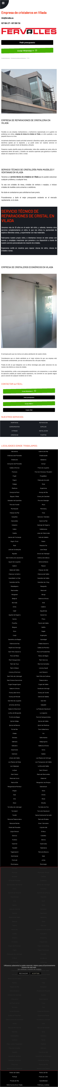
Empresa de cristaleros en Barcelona (18, 58)
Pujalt (14, 476)
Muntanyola (14, 509)
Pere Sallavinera (43, 729)
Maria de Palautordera (14, 819)
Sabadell (43, 705)
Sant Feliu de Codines (43, 676)
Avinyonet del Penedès (14, 464)
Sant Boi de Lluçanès (14, 701)
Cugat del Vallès (43, 684)
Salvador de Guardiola (14, 500)
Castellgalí (43, 639)
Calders (43, 607)
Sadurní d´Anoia (14, 688)
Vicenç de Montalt (14, 696)
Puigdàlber (43, 476)
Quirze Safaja (14, 721)
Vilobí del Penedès (14, 827)
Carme (14, 619)
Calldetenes (43, 529)
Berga (43, 594)
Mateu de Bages (43, 656)
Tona (43, 513)
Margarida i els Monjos (43, 782)
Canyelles (15, 517)
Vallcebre (14, 745)
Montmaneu (14, 864)
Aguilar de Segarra (14, 615)
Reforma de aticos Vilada (14, 1085)
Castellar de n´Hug (43, 582)
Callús (14, 529)
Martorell (43, 590)
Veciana (14, 737)
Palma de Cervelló (43, 480)
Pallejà (15, 484)
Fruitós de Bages (14, 717)
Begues (14, 627)
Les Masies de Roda (14, 762)
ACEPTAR (36, 973)
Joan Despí (43, 549)
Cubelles (43, 835)
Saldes (43, 754)
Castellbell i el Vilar (15, 578)
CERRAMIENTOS (14, 427)
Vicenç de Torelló (43, 692)
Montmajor (43, 864)
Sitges (14, 790)
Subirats (14, 754)
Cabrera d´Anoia (43, 598)
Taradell (14, 848)
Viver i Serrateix (43, 823)
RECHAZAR (23, 973)
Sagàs (43, 631)
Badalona (43, 459)
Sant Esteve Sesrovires (14, 680)
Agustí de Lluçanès (15, 562)
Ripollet (14, 553)
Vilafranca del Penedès (14, 455)
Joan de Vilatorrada (43, 533)
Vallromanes (43, 737)
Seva (43, 790)
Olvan (43, 799)
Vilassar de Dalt (43, 570)
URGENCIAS (14, 435)
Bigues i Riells (14, 496)
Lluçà (14, 635)
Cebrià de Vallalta (43, 696)
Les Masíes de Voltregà (43, 758)
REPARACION (43, 422)
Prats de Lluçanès (43, 468)
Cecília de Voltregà (43, 688)
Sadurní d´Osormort (14, 709)
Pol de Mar (14, 729)
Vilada (14, 733)
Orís (14, 799)
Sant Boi (43, 701)
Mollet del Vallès (14, 1072)
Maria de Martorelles (43, 774)
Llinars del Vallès (14, 758)
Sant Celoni (14, 774)
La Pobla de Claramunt (43, 709)
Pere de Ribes (14, 656)
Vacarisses (14, 750)
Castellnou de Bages (14, 639)
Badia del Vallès (14, 570)
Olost (14, 803)
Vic (43, 733)
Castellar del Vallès (43, 578)
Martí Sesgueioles (14, 660)
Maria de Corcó (14, 778)
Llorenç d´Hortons (14, 672)
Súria (43, 750)
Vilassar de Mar (14, 513)
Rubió (43, 541)
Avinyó (43, 464)
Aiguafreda (43, 611)
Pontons (14, 472)
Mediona (14, 488)
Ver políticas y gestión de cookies (29, 969)
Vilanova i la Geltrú (14, 574)
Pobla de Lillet (43, 1076)
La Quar (14, 770)
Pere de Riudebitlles (43, 652)
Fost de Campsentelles (43, 717)
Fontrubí (14, 860)
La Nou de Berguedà (14, 713)
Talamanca (43, 848)
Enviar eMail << (29, 404)
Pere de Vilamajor (43, 500)
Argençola (43, 635)
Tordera (14, 840)
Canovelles (14, 521)
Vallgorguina (43, 741)
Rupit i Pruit (14, 541)
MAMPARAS (14, 422)
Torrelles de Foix (43, 807)
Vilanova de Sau (15, 643)
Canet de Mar (43, 521)
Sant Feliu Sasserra (14, 652)
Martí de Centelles (43, 664)
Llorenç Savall (43, 668)
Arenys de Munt (14, 492)
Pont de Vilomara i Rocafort (43, 472)
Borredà (14, 602)
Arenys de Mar (43, 492)
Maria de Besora (43, 852)
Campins (14, 525)
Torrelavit (14, 811)
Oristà (43, 795)
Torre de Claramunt (43, 811)
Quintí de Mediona (43, 725)
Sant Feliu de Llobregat (14, 676)
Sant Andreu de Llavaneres (14, 558)
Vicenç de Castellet (43, 496)
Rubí (14, 545)
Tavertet (14, 844)
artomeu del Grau (14, 705)
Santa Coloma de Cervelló (43, 815)
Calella (15, 533)
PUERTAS (43, 435)
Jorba (43, 860)
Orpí (14, 795)
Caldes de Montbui (43, 647)
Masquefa (43, 586)
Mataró (43, 566)
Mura (43, 504)
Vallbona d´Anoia (43, 745)
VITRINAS (15, 431)
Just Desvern (43, 672)
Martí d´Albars (14, 668)
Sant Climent (43, 770)
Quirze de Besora (14, 725)
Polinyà (14, 1076)
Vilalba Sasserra (43, 643)
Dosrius (14, 835)
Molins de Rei (43, 1072)
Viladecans (14, 459)
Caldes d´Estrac (14, 468)
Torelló (14, 815)
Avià (43, 602)
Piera (43, 619)
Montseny (43, 509)
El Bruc (43, 831)
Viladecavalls (43, 455)
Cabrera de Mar (43, 451)
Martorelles (14, 590)
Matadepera (14, 586)
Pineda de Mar (14, 1081)
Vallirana (14, 741)
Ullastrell (43, 778)
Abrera (43, 840)
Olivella (43, 803)
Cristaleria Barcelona (5, 58)
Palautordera (43, 680)
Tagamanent (15, 852)
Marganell (14, 594)
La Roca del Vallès (43, 766)
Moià (43, 484)
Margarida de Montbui (14, 786)
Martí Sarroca (43, 660)
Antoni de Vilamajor (43, 553)
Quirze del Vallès (43, 721)
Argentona (43, 488)
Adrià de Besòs (43, 562)
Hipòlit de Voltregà (14, 647)
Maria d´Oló (14, 782)
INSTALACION (43, 431)
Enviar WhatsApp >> (27, 50)
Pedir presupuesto (27, 42)
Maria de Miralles (43, 819)
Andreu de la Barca (43, 558)
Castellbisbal (43, 1081)
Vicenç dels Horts (14, 692)
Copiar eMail (29, 410)
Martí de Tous (14, 664)
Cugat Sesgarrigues (14, 684)
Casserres (43, 615)
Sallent (14, 566)
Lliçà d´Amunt (14, 831)
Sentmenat (14, 856)
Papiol (15, 480)
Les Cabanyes (14, 766)
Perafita (14, 623)
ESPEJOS (43, 427)
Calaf (14, 611)
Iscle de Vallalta (43, 537)
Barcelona (14, 451)
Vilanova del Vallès (43, 574)
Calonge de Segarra (43, 525)
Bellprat (14, 598)
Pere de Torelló (14, 504)
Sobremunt (43, 786)
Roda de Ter (43, 545)
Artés (14, 607)
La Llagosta (43, 713)
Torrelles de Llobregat (15, 807)
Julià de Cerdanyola (14, 549)
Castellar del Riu (14, 582)
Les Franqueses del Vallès (43, 762)
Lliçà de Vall (43, 827)
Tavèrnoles (43, 844)
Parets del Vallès (43, 623)
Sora (14, 631)
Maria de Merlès (14, 823)
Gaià (43, 856)
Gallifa (43, 627)
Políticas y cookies (43, 1085)
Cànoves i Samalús (43, 517)
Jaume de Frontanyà (14, 537)
